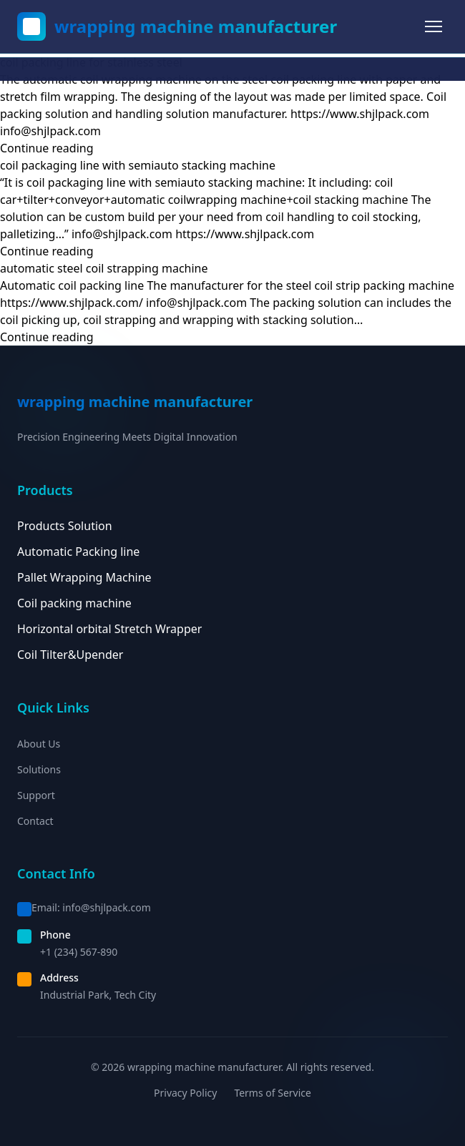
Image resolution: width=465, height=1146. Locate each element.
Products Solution (64, 526)
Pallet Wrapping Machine (84, 577)
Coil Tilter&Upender (70, 654)
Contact (35, 821)
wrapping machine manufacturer (195, 26)
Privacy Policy (185, 1093)
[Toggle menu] (433, 26)
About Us (38, 743)
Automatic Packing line (78, 551)
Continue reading (47, 148)
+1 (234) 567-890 (78, 952)
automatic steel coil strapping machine (104, 268)
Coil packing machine (74, 603)
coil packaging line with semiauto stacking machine (137, 165)
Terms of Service (272, 1093)
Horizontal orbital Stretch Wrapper (109, 629)
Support (36, 795)
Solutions (39, 769)
